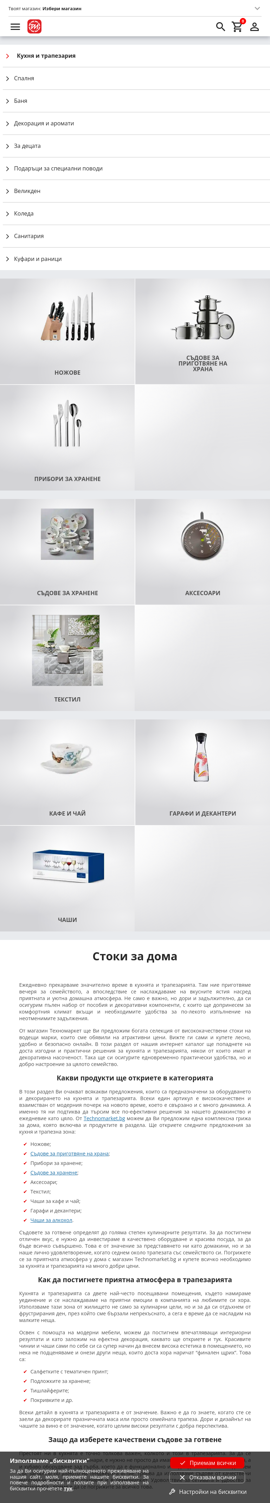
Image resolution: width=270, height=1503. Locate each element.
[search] (221, 26)
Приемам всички (207, 1463)
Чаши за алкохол (51, 1220)
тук (68, 1488)
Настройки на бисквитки (207, 1492)
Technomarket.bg (104, 1118)
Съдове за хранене (53, 1172)
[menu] (15, 26)
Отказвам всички (207, 1477)
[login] (255, 26)
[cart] (238, 26)
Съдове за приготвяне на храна (69, 1153)
